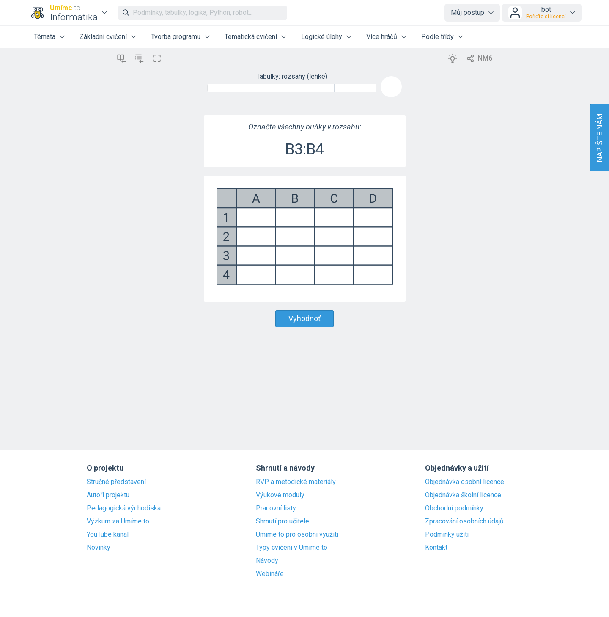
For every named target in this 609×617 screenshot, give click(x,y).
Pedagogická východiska (124, 508)
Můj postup (467, 12)
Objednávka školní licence (463, 495)
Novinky (98, 547)
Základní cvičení (103, 37)
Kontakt (436, 547)
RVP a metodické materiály (296, 482)
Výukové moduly (280, 495)
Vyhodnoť (304, 318)
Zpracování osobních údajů (464, 521)
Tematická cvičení (251, 37)
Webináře (270, 574)
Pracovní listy (276, 508)
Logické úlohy (321, 37)
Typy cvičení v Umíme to (291, 547)
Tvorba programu (175, 37)
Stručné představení (116, 482)
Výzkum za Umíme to (118, 521)
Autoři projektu (108, 495)
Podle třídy (437, 37)
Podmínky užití (447, 534)
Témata (44, 37)
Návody (267, 561)
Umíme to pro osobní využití (297, 534)
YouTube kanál (108, 534)
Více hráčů (381, 37)
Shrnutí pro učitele (282, 521)
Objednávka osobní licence (464, 482)
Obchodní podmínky (454, 508)
